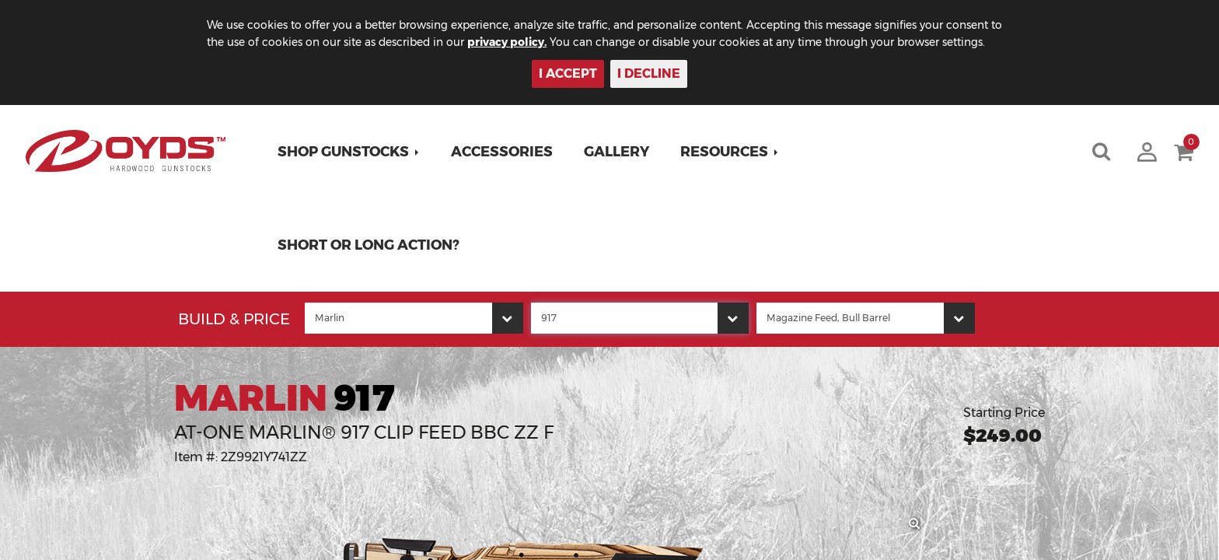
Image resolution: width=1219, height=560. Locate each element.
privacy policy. (524, 42)
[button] (349, 151)
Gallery (617, 151)
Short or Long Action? (369, 245)
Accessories (503, 151)
